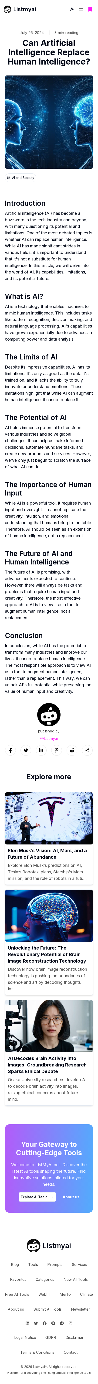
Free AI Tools (17, 1294)
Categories (45, 1279)
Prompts (54, 1264)
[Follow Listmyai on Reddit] (62, 1323)
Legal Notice (25, 1337)
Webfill (44, 1294)
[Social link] (10, 750)
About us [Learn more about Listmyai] (71, 1197)
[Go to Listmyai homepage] (49, 1245)
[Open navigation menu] (81, 9)
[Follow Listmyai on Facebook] (45, 1323)
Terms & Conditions (37, 1352)
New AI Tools (76, 1279)
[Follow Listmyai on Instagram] (70, 1323)
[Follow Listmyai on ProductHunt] (53, 1323)
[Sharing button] (87, 750)
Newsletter (80, 1309)
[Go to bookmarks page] (90, 9)
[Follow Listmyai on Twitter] (36, 1323)
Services (79, 1264)
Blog (15, 1264)
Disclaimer (74, 1337)
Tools (33, 1264)
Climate (86, 1294)
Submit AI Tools (47, 1309)
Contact (71, 1352)
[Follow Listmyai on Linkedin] (27, 1323)
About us (16, 1309)
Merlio (65, 1294)
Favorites (18, 1279)
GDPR (50, 1337)
